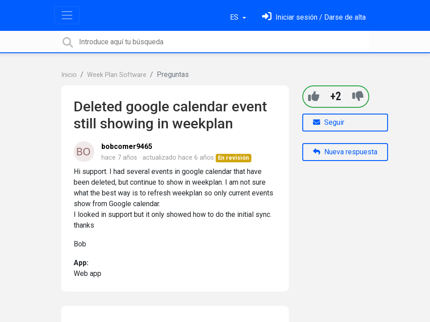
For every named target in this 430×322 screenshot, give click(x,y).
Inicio (69, 75)
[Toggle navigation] (66, 15)
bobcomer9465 (126, 146)
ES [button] (235, 17)
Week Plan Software (116, 75)
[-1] (357, 96)
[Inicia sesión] (314, 17)
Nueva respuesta (345, 152)
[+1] (313, 96)
